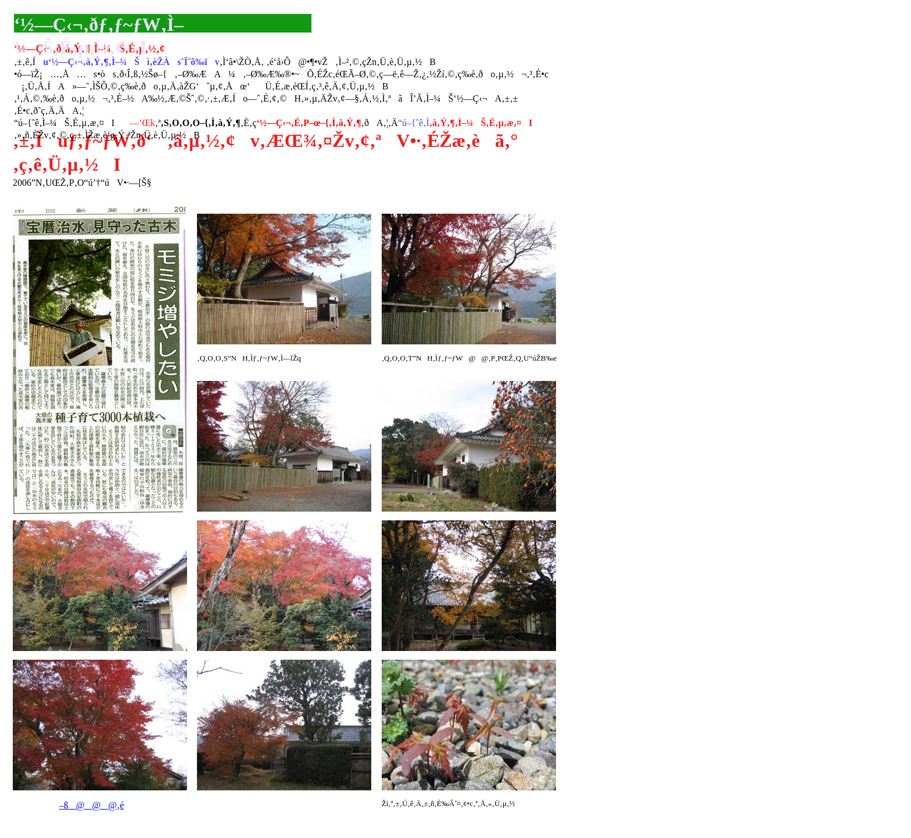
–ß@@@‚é (91, 805)
